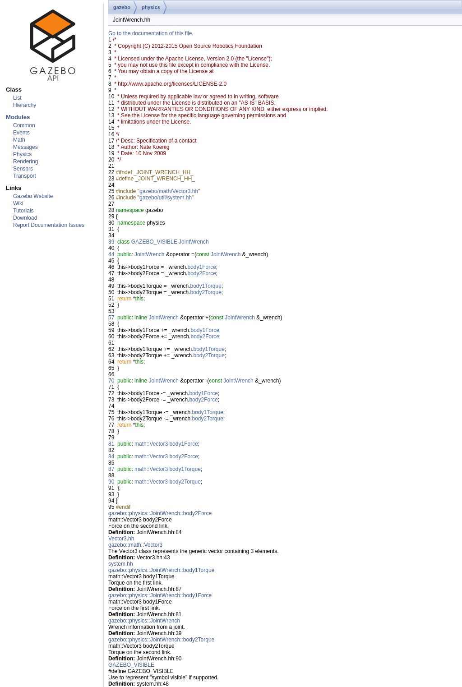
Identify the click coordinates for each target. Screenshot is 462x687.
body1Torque (205, 286)
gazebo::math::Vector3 (135, 545)
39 (111, 242)
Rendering (25, 161)
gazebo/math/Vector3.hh (168, 191)
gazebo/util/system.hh (165, 197)
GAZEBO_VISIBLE (154, 242)
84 (111, 456)
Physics (22, 154)
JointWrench (193, 242)
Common (24, 125)
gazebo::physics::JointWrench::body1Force (160, 595)
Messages (25, 147)
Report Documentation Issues (48, 225)
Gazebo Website (33, 196)
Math (19, 140)
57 (111, 317)
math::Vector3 (151, 444)
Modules (18, 117)
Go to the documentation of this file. (151, 33)
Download (25, 218)
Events (21, 132)
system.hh (120, 564)
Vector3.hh (121, 538)
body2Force (201, 273)
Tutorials (23, 210)
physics (151, 7)
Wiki (18, 203)
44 (111, 254)
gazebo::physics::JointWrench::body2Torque (161, 639)
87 (111, 469)
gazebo (121, 7)
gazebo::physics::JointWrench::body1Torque (161, 570)
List (17, 98)
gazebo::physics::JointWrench (144, 621)
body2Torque (205, 292)
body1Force (201, 267)
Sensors (23, 169)
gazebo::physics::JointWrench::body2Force (160, 513)
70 (111, 381)
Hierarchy (24, 105)
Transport (24, 176)
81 (111, 444)
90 (111, 482)
